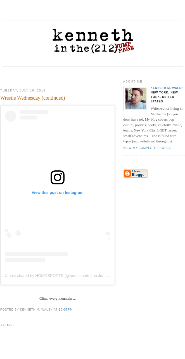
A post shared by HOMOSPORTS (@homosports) (48, 275)
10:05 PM (66, 309)
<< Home (7, 325)
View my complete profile (147, 147)
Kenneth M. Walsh (167, 88)
